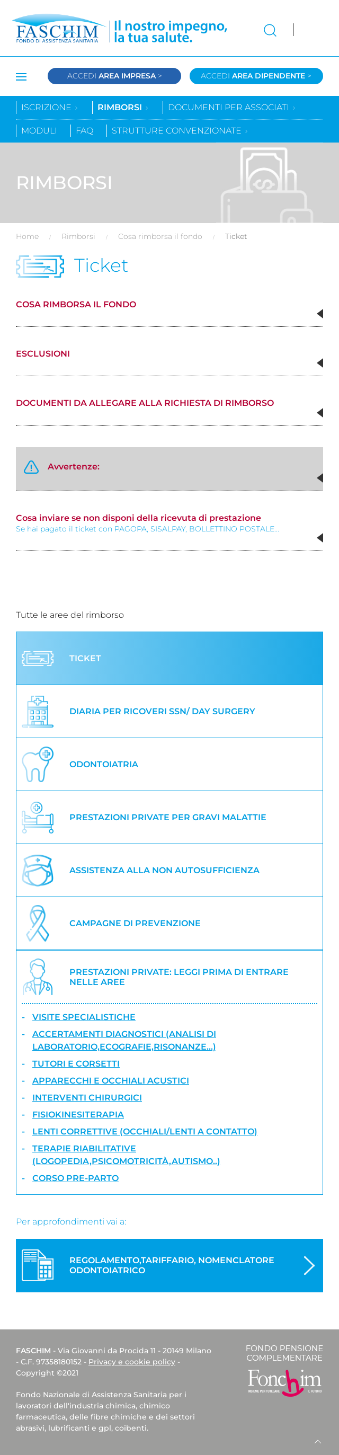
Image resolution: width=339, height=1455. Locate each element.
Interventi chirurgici (87, 1098)
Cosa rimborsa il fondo (160, 236)
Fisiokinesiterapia (78, 1115)
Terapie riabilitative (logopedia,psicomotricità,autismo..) (126, 1154)
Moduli (39, 131)
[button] (319, 313)
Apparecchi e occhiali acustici (110, 1081)
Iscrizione (50, 107)
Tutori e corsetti (76, 1064)
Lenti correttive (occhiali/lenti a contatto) (144, 1131)
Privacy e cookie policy (131, 1362)
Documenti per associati (232, 107)
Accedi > (114, 76)
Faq (84, 131)
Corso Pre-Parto (75, 1178)
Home (27, 236)
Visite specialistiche (84, 1017)
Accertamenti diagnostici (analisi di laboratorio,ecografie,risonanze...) (124, 1040)
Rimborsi (123, 107)
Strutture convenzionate (180, 131)
